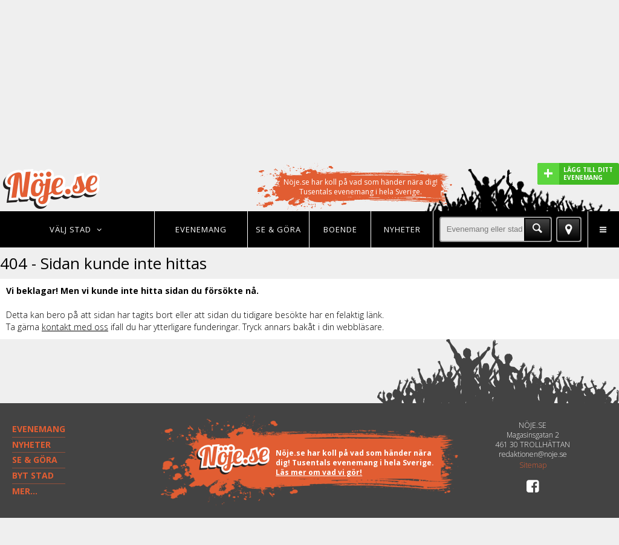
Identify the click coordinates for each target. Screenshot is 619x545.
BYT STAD (33, 475)
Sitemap (532, 465)
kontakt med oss (75, 327)
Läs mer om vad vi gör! (319, 472)
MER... (24, 491)
